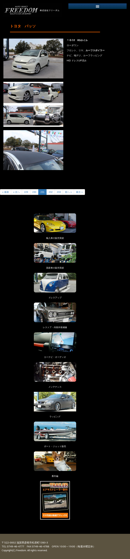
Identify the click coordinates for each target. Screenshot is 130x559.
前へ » (68, 192)
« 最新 (5, 192)
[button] (97, 6)
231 (42, 192)
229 (26, 192)
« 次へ (16, 192)
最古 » (79, 192)
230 (34, 192)
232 (50, 192)
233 (59, 192)
